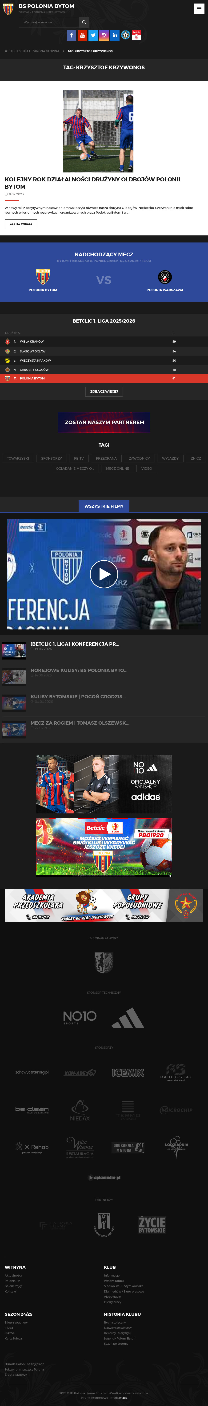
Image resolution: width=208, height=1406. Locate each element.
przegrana (106, 458)
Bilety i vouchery (16, 1322)
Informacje (112, 1275)
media (119, 1397)
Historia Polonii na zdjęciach (24, 1364)
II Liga (9, 1327)
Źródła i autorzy (16, 1374)
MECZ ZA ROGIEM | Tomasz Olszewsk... (104, 725)
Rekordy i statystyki (117, 1333)
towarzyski (18, 458)
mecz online (117, 468)
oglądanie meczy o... (75, 468)
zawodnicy (139, 458)
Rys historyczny (115, 1322)
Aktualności (13, 1275)
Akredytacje (112, 1296)
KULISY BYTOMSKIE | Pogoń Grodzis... (104, 699)
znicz (196, 458)
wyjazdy (170, 458)
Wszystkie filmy (104, 506)
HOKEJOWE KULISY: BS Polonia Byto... (104, 672)
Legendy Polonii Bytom (120, 1338)
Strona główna (46, 51)
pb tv (79, 458)
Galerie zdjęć (14, 1286)
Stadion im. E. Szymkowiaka (123, 1286)
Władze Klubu (114, 1281)
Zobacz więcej (104, 391)
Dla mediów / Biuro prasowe (124, 1291)
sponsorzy (51, 458)
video (146, 468)
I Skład (9, 1333)
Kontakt (10, 1291)
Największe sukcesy (118, 1327)
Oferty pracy (112, 1302)
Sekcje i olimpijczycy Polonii (24, 1369)
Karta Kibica (13, 1338)
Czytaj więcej (21, 224)
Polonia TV (12, 1281)
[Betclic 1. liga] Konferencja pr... (104, 646)
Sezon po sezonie (116, 1343)
